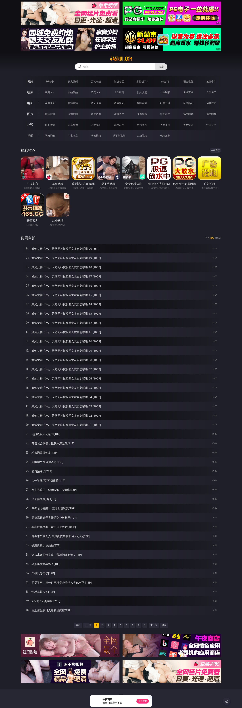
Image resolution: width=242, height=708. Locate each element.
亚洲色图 (73, 114)
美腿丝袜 (142, 114)
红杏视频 (142, 135)
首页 (78, 625)
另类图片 (211, 114)
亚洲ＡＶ (50, 92)
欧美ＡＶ (96, 92)
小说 (30, 125)
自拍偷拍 (73, 92)
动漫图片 (119, 114)
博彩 (30, 81)
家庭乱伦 (73, 124)
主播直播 (188, 92)
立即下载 (142, 701)
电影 (30, 103)
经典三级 (165, 103)
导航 (30, 135)
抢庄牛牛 (211, 81)
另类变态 (211, 103)
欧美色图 (96, 114)
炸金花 (165, 81)
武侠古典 (119, 124)
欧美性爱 (119, 103)
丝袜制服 (165, 92)
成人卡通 (96, 103)
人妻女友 (96, 124)
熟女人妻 (142, 92)
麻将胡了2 (142, 81)
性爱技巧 (211, 124)
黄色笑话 (188, 124)
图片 (30, 114)
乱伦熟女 (188, 103)
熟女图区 (188, 114)
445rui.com (121, 59)
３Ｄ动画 (119, 92)
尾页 (164, 625)
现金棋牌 (188, 81)
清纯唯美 (165, 114)
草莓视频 (96, 135)
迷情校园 (142, 124)
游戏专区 (119, 81)
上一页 (88, 625)
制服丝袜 (142, 103)
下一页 (153, 625)
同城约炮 (50, 135)
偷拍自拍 (73, 103)
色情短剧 (165, 135)
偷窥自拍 (50, 114)
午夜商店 (73, 135)
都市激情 (50, 124)
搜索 (161, 66)
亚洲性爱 (50, 103)
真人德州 (73, 81)
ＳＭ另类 (211, 92)
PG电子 (50, 81)
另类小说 (165, 124)
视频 (30, 92)
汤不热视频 (119, 135)
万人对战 (96, 81)
